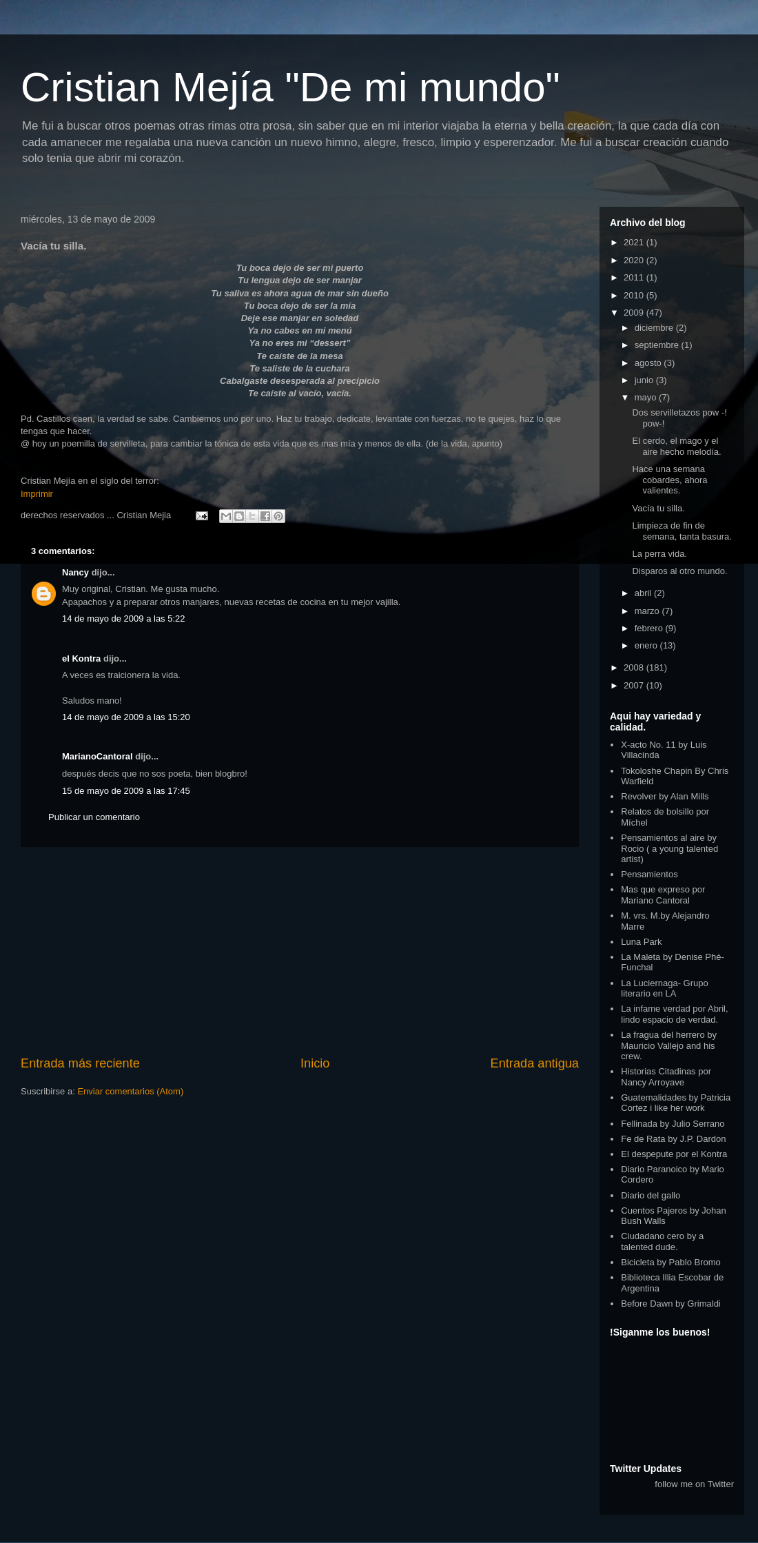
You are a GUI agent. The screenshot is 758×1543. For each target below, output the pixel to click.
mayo (647, 397)
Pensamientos (649, 874)
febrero (650, 628)
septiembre (658, 345)
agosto (649, 363)
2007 (635, 685)
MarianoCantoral (97, 756)
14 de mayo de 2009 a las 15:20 (126, 717)
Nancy (75, 572)
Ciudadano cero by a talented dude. (662, 1241)
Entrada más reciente (80, 1063)
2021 (635, 242)
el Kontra (81, 658)
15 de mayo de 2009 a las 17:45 (126, 791)
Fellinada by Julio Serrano (672, 1123)
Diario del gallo (650, 1195)
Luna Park (641, 942)
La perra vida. (659, 554)
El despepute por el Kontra (674, 1154)
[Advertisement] (299, 951)
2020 (635, 260)
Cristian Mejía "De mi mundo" (290, 87)
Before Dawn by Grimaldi (671, 1303)
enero (647, 645)
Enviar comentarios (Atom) (130, 1091)
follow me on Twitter (694, 1484)
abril (644, 593)
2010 (635, 295)
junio (645, 380)
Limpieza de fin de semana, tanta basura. (681, 531)
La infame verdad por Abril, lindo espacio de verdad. (674, 1014)
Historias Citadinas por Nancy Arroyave (666, 1076)
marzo (648, 611)
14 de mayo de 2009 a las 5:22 (123, 618)
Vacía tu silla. (658, 508)
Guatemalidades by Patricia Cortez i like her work (675, 1103)
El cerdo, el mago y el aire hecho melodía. (676, 446)
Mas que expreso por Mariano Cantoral (663, 895)
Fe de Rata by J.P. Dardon (673, 1139)
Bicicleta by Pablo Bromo (671, 1262)
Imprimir (37, 494)
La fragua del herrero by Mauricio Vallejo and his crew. (669, 1045)
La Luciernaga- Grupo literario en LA (664, 988)
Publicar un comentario (94, 817)
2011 (635, 277)
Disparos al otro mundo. (679, 571)
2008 (635, 667)
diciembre (655, 328)
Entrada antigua (535, 1063)
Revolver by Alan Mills (664, 796)
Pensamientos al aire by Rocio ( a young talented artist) (669, 848)
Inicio (314, 1063)
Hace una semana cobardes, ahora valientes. (669, 479)
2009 (635, 312)
